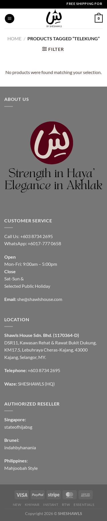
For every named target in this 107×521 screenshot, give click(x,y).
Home (14, 38)
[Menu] (9, 18)
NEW (17, 504)
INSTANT (50, 504)
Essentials (84, 504)
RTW (66, 504)
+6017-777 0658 (44, 243)
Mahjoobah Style (21, 468)
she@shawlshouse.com (39, 299)
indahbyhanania (20, 447)
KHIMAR (32, 504)
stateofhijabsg (18, 427)
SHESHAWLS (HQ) (36, 383)
